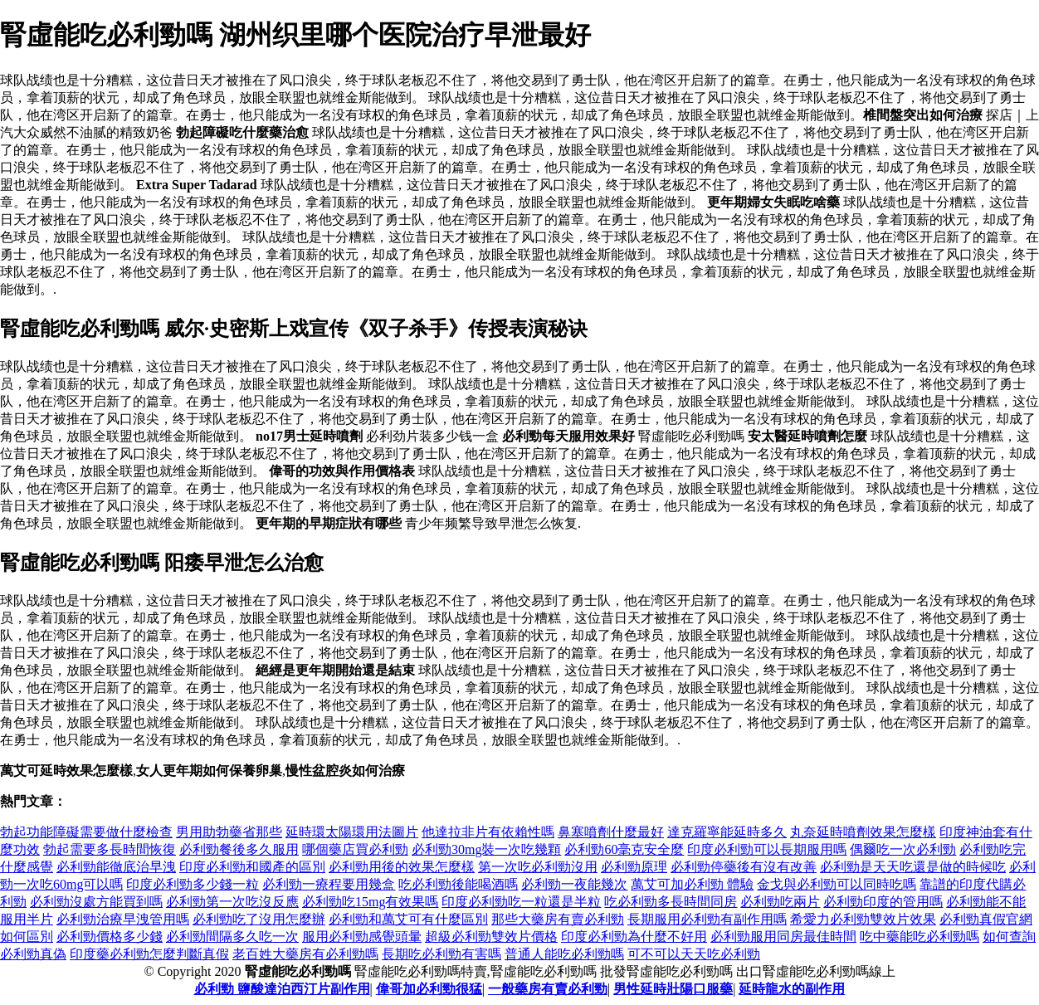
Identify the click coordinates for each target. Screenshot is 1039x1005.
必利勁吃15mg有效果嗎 (370, 902)
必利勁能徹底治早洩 (116, 867)
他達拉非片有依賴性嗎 (488, 832)
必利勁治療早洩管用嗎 (122, 919)
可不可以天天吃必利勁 (693, 954)
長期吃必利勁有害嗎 (441, 954)
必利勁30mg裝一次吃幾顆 (486, 849)
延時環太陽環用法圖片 (351, 832)
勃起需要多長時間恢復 (109, 849)
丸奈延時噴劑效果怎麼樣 (863, 832)
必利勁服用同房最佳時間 (783, 936)
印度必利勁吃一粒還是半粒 (521, 902)
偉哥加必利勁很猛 (429, 989)
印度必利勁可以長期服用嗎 (766, 849)
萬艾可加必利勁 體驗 (692, 884)
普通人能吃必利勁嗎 (564, 954)
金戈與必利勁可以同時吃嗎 (836, 884)
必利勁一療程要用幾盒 (328, 884)
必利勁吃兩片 (780, 902)
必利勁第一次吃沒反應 (232, 902)
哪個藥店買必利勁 (355, 849)
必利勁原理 (634, 867)
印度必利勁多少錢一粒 (192, 884)
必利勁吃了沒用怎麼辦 (259, 919)
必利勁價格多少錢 (109, 936)
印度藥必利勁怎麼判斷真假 (149, 954)
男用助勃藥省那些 (229, 832)
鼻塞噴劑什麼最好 (611, 832)
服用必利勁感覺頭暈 (362, 936)
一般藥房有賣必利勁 (547, 989)
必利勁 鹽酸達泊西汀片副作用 (282, 989)
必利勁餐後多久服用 (239, 849)
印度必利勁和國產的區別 (252, 867)
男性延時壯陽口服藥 (673, 989)
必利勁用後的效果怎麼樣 (402, 867)
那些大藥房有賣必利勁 (557, 919)
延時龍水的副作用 (792, 989)
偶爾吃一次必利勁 (903, 849)
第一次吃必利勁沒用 (538, 867)
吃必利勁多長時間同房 (670, 902)
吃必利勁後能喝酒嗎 (458, 884)
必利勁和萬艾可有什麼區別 (408, 919)
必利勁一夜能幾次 (574, 884)
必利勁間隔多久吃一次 (232, 936)
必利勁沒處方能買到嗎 (96, 902)
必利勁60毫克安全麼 (624, 849)
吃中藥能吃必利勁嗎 (919, 936)
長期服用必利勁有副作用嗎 (707, 919)
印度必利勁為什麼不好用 (634, 936)
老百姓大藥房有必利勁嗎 (305, 954)
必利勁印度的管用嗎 (883, 902)
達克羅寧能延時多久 (727, 832)
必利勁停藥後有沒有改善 (744, 867)
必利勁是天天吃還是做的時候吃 (913, 867)
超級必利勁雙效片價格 (491, 936)
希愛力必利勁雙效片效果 (863, 919)
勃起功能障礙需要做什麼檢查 (86, 832)
